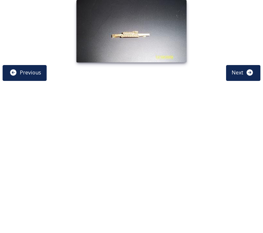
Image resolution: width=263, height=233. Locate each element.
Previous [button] (25, 72)
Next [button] (243, 72)
